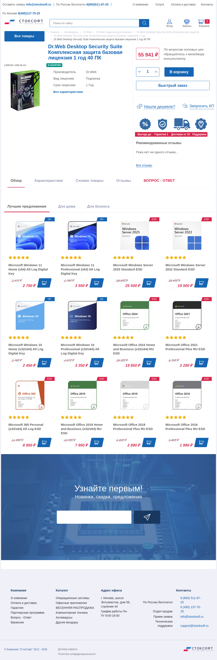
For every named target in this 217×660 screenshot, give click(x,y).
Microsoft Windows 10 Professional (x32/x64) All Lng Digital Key (80, 349)
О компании (141, 4)
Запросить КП (201, 106)
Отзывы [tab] (123, 181)
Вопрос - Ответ (21, 617)
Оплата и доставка (182, 4)
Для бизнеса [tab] (98, 206)
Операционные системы (72, 598)
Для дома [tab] (66, 206)
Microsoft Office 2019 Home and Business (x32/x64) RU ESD (82, 429)
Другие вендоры (67, 622)
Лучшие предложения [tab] (26, 206)
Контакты (207, 4)
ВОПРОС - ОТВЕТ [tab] (159, 181)
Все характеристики (68, 92)
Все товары (24, 36)
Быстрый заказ (172, 85)
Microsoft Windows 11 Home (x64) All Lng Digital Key (28, 269)
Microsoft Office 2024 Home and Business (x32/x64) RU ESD (134, 349)
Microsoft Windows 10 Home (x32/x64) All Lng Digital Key (25, 349)
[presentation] (159, 181)
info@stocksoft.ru (38, 4)
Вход (169, 26)
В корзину (179, 72)
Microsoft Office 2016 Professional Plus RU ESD (185, 427)
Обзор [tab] (16, 181)
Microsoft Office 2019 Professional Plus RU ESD (133, 427)
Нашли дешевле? (159, 107)
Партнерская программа (27, 612)
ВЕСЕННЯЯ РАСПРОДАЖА (75, 607)
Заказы (186, 26)
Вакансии (17, 622)
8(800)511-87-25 (97, 4)
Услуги (159, 4)
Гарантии (17, 607)
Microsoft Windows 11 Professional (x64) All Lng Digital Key (80, 269)
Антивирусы (64, 617)
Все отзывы (144, 165)
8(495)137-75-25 (29, 13)
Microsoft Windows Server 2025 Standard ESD (133, 267)
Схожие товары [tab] (89, 181)
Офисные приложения (71, 603)
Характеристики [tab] (48, 181)
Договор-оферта (67, 649)
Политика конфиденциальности (77, 654)
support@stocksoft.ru (194, 625)
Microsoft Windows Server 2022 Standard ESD (185, 267)
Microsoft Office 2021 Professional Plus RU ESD (185, 347)
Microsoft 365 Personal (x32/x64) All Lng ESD (25, 427)
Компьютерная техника (72, 612)
